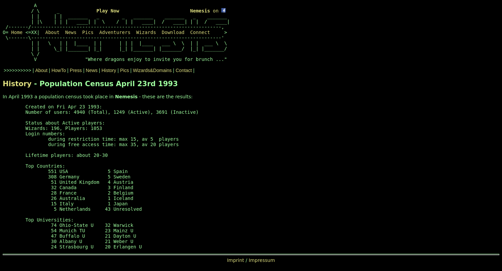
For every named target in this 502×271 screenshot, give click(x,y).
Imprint (235, 260)
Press (76, 70)
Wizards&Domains (152, 70)
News (70, 32)
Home (17, 32)
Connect (200, 32)
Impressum (262, 260)
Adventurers (115, 32)
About (52, 32)
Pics (88, 32)
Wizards (146, 32)
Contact (184, 70)
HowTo (59, 70)
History (108, 70)
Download (173, 32)
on (208, 10)
